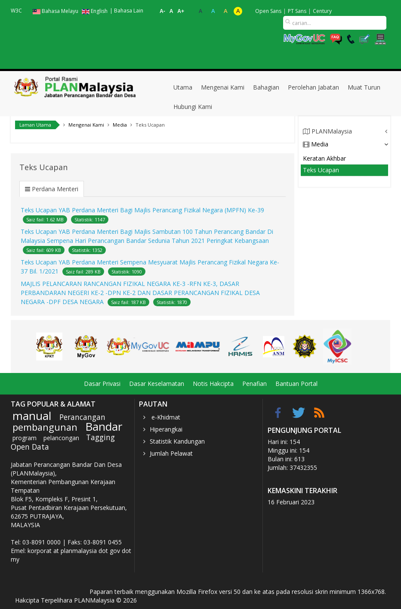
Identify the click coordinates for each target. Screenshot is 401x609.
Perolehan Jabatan (313, 87)
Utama (182, 87)
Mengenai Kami (222, 87)
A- (162, 11)
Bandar (103, 426)
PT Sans (297, 11)
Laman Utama (35, 124)
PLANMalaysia (327, 131)
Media (315, 144)
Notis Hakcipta (213, 383)
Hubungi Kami (192, 107)
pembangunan (44, 427)
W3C (16, 10)
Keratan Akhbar (324, 158)
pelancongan (61, 438)
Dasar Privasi (102, 383)
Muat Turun (364, 87)
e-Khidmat (165, 417)
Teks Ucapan (321, 170)
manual (31, 415)
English (95, 11)
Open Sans (268, 11)
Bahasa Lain (128, 10)
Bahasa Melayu (56, 11)
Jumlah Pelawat (171, 453)
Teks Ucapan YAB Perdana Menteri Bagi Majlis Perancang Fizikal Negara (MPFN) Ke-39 (142, 210)
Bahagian (266, 87)
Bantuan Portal (296, 383)
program (24, 438)
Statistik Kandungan (177, 441)
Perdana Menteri (55, 189)
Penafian (254, 383)
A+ (180, 11)
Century (322, 11)
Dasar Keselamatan (156, 383)
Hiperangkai (166, 429)
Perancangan (82, 417)
